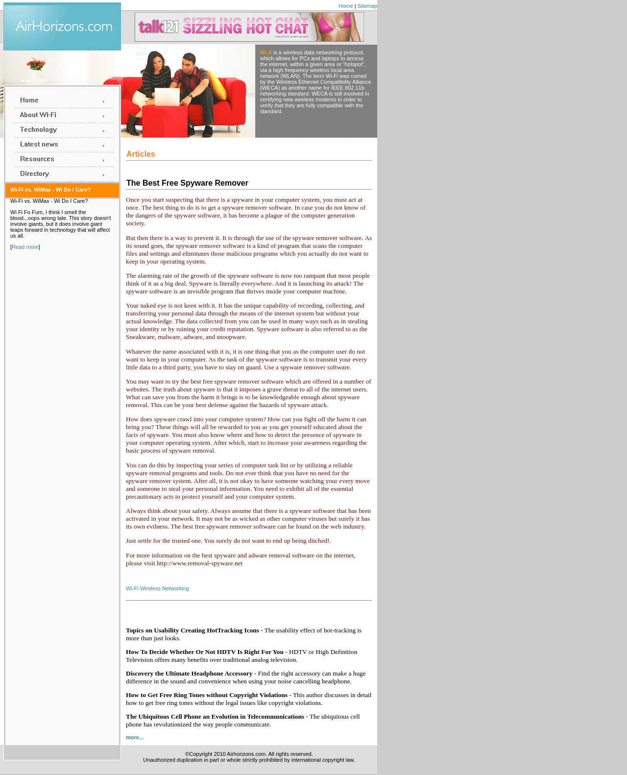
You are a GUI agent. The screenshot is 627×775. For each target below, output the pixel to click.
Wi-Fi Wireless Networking (157, 588)
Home (345, 6)
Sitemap (367, 6)
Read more (25, 247)
